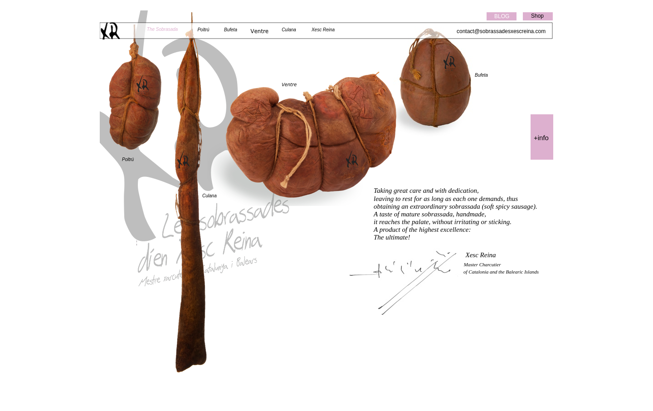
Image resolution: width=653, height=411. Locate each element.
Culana (209, 195)
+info (541, 138)
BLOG (501, 16)
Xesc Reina (323, 29)
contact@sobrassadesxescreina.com (501, 31)
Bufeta (481, 75)
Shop (537, 16)
